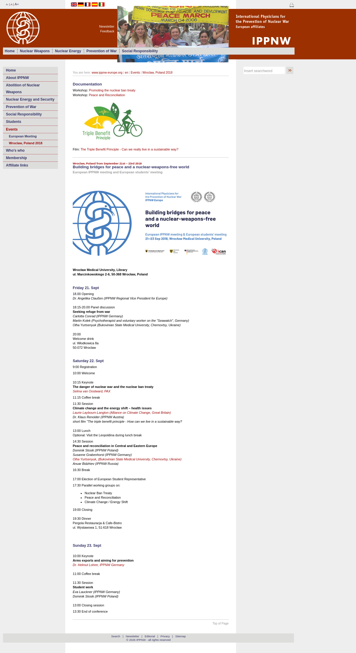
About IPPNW (17, 78)
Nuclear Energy (68, 51)
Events (12, 129)
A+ (17, 4)
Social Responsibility (140, 51)
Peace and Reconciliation (107, 95)
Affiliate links (17, 165)
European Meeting (23, 136)
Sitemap (180, 636)
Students (13, 122)
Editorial (150, 636)
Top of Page (221, 623)
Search (115, 636)
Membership (16, 158)
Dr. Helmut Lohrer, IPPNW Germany (98, 565)
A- (7, 4)
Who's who (15, 150)
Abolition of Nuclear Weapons (23, 88)
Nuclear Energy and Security (30, 99)
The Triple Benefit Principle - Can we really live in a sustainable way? (129, 149)
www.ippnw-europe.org (107, 72)
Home (10, 51)
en (126, 72)
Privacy (165, 636)
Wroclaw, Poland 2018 (25, 143)
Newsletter (106, 26)
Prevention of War (101, 51)
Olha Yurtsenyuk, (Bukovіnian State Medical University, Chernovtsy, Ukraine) (127, 459)
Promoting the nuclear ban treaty (112, 90)
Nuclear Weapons (35, 51)
